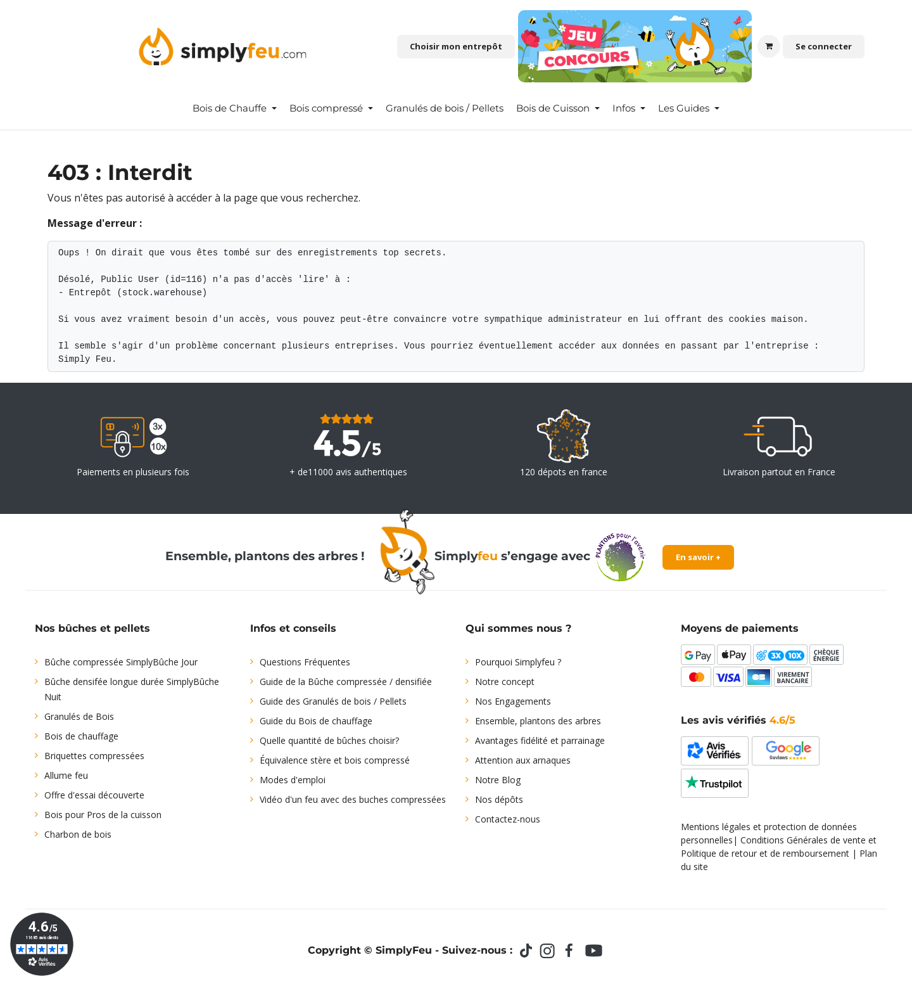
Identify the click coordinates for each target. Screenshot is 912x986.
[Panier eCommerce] (768, 46)
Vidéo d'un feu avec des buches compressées (353, 799)
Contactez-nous (507, 819)
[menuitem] (234, 108)
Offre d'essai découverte (94, 795)
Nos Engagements (513, 701)
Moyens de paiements (740, 628)
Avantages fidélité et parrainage (540, 740)
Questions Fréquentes (305, 662)
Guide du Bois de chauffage (316, 721)
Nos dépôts (499, 799)
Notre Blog (498, 780)
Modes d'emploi (293, 780)
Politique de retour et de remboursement (765, 853)
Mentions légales (715, 827)
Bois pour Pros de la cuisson (103, 815)
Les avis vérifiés (738, 720)
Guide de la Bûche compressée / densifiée (346, 681)
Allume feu (66, 775)
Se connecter (823, 46)
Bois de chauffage (81, 736)
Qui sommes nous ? (518, 628)
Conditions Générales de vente (803, 840)
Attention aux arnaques (523, 760)
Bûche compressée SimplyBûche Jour (121, 662)
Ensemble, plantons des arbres (538, 721)
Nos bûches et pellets (92, 628)
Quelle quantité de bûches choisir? (329, 740)
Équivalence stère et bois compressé (335, 760)
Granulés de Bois (79, 716)
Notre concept (505, 681)
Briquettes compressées (94, 756)
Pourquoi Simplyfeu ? (518, 662)
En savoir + (698, 557)
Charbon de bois (77, 834)
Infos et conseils (293, 628)
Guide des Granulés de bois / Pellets (333, 701)
